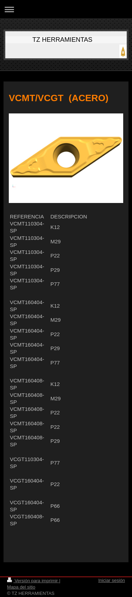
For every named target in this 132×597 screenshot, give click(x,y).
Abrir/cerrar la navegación (66, 9)
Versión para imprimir (33, 580)
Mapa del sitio (21, 587)
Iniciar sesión (111, 580)
